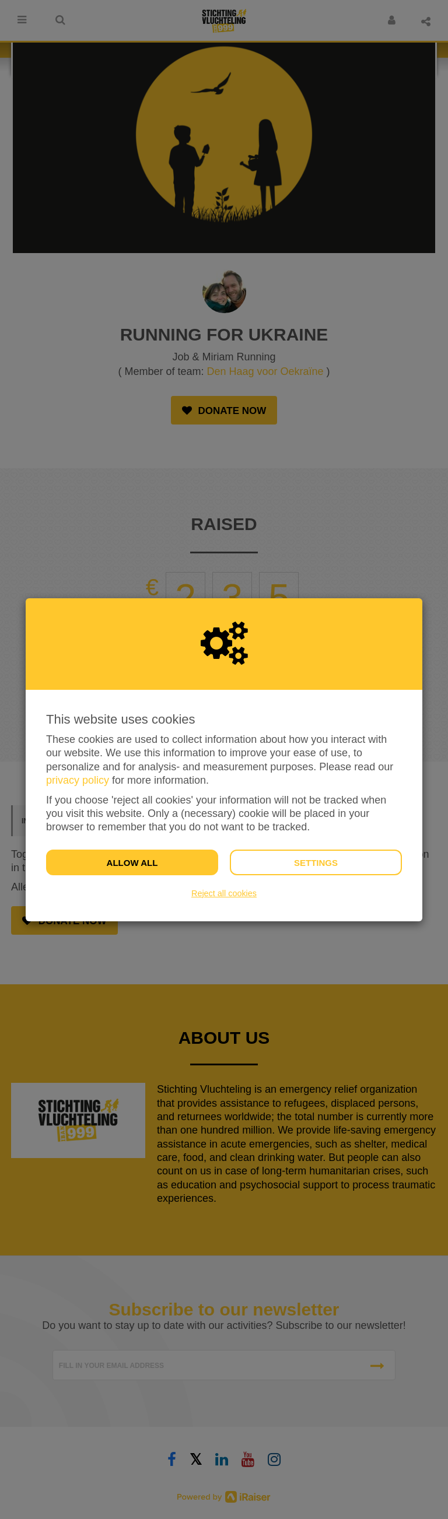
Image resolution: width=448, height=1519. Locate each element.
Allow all (132, 863)
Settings (316, 863)
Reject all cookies (224, 893)
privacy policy (77, 780)
